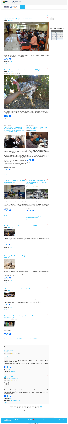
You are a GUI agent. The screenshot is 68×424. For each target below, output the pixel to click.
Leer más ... (6, 63)
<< (54, 31)
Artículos (10, 118)
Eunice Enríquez (6, 257)
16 (35, 407)
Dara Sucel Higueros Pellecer (9, 317)
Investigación (16, 338)
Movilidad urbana (36, 214)
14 (30, 407)
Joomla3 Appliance (30, 423)
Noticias (10, 61)
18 (40, 407)
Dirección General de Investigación (27, 338)
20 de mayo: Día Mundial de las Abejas (15, 256)
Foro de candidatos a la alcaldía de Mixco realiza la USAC (20, 226)
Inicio (11, 407)
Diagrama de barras (17, 400)
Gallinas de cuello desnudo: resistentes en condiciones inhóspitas (22, 70)
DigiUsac (41, 216)
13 (27, 407)
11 (22, 407)
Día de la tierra (8, 350)
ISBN (12, 400)
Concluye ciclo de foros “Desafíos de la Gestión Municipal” (14, 181)
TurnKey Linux (38, 423)
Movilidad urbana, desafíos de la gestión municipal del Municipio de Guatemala (36, 182)
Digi (38, 216)
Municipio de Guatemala (34, 217)
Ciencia (12, 338)
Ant (14, 407)
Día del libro (36, 338)
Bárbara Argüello (10, 20)
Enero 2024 (57, 31)
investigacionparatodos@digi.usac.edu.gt (42, 419)
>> (60, 31)
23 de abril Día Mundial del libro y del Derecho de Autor (20, 316)
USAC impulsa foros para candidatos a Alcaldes (17, 289)
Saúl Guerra (6, 351)
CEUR (41, 214)
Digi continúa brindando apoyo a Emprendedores (18, 18)
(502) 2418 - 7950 (28, 419)
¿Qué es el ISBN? (9, 377)
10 (19, 407)
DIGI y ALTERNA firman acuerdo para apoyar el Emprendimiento (37, 128)
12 (25, 407)
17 (38, 407)
